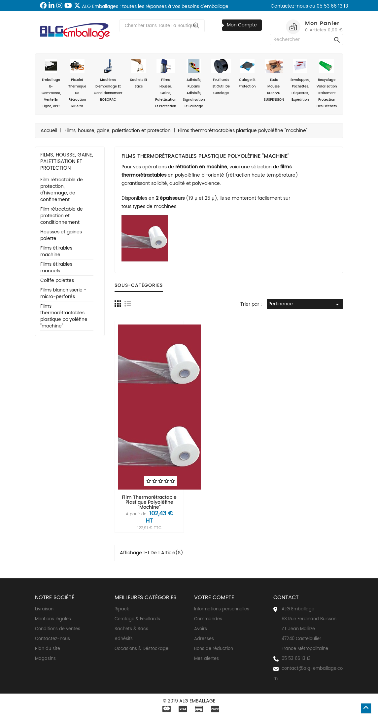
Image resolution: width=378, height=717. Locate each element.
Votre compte (214, 597)
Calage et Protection (247, 74)
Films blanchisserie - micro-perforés (63, 293)
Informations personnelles (221, 609)
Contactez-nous (52, 638)
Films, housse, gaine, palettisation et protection (165, 84)
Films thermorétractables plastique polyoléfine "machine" (63, 316)
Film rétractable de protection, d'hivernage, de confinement (61, 190)
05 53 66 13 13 (296, 658)
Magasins (45, 658)
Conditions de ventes (57, 629)
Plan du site (47, 648)
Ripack (122, 609)
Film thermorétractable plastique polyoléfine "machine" (149, 502)
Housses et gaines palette (61, 235)
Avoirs (200, 629)
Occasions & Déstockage (141, 648)
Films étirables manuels (56, 268)
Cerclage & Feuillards (137, 619)
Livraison (44, 609)
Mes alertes (206, 658)
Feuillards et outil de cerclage (221, 77)
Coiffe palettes (57, 280)
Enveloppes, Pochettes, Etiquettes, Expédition (300, 80)
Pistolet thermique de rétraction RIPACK (77, 84)
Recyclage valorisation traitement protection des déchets (327, 84)
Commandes (208, 619)
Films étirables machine (56, 251)
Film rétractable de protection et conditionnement (61, 216)
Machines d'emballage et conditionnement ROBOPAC (108, 80)
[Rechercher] (306, 39)
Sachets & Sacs (131, 629)
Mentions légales (53, 619)
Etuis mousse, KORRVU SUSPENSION (274, 80)
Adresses (204, 638)
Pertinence (304, 304)
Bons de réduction (213, 648)
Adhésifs (124, 638)
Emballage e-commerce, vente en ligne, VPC (51, 84)
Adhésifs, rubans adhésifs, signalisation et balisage (194, 84)
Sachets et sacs (139, 74)
